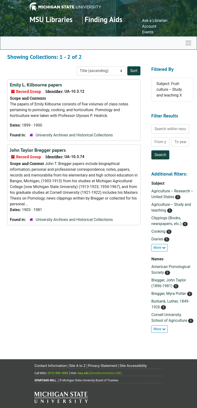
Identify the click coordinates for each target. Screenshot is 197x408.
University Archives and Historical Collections (74, 135)
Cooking (158, 231)
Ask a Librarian (155, 20)
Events (147, 32)
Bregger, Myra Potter (169, 293)
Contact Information (50, 366)
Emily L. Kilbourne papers (36, 85)
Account (149, 26)
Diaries (157, 239)
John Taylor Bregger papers (38, 150)
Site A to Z (77, 366)
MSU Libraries (51, 19)
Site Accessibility (133, 366)
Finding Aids (103, 19)
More (159, 248)
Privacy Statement (102, 366)
